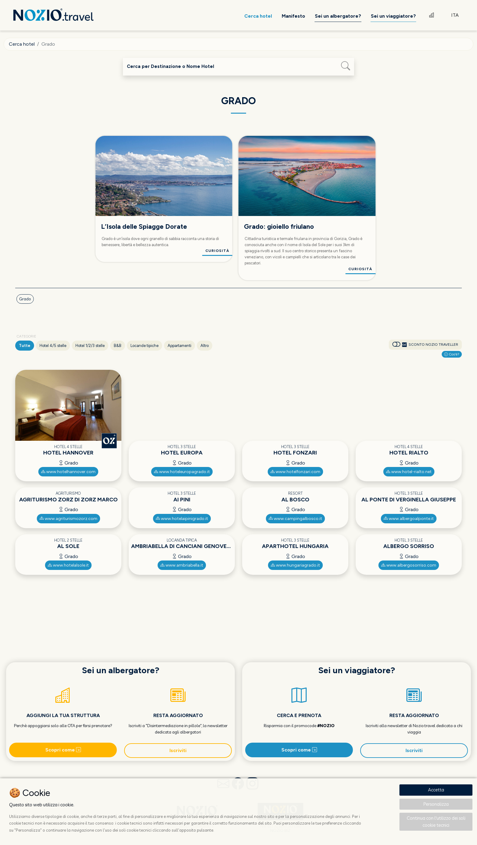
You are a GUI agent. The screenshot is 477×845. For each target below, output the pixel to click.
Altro (204, 345)
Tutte (24, 345)
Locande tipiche (144, 345)
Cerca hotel (22, 44)
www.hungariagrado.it (295, 565)
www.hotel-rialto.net (409, 471)
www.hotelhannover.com (68, 471)
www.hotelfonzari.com (295, 471)
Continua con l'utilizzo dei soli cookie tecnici (436, 821)
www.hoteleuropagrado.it (182, 471)
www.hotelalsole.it (68, 565)
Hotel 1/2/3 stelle (90, 345)
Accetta (436, 790)
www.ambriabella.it (181, 565)
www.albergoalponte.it (409, 518)
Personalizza (436, 804)
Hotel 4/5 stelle (53, 345)
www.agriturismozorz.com (68, 518)
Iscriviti (177, 750)
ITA (455, 15)
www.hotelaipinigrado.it (182, 518)
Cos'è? (451, 354)
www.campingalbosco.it (295, 518)
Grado (25, 299)
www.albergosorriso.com (408, 565)
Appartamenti (179, 345)
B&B (117, 345)
